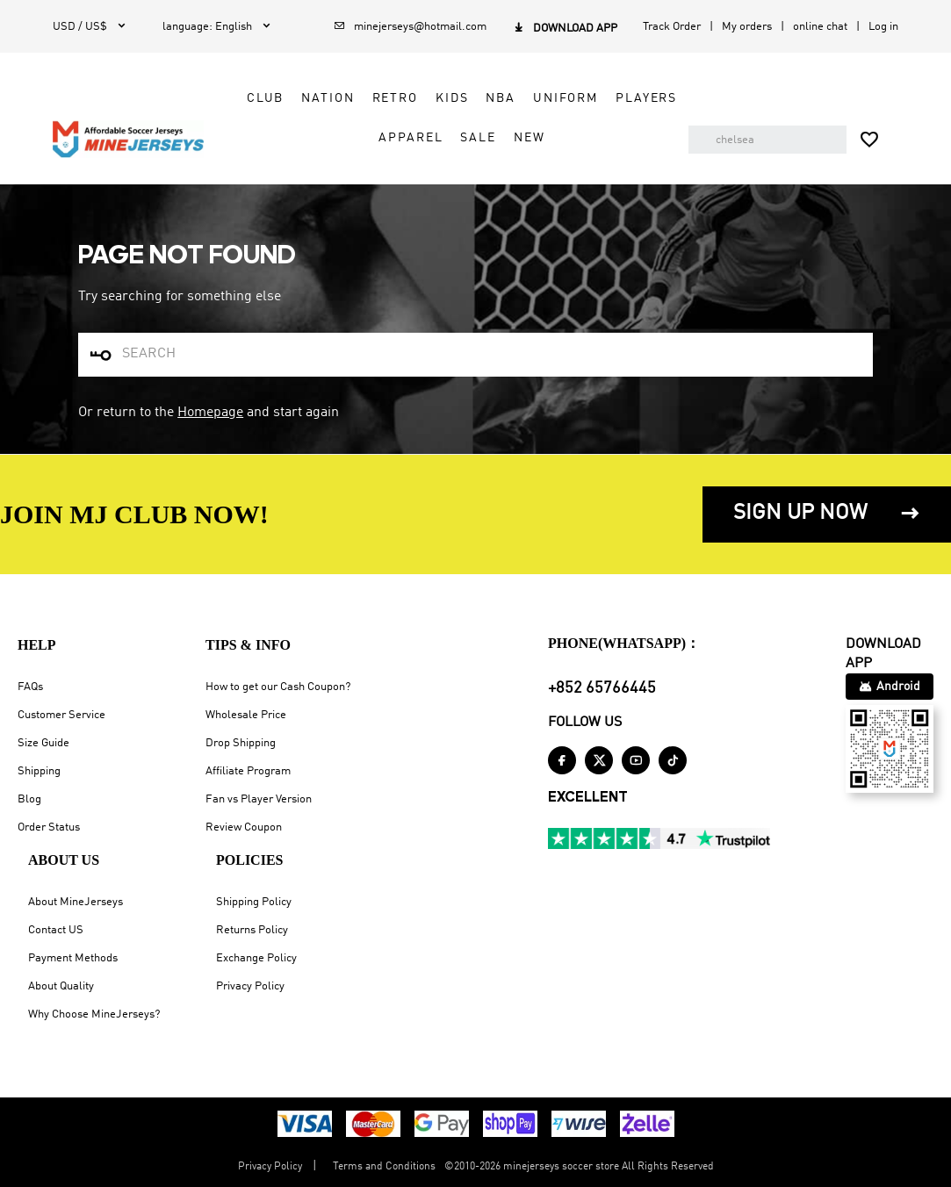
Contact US (55, 930)
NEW (529, 138)
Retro (395, 98)
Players (646, 98)
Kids (452, 98)
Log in (883, 26)
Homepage (210, 413)
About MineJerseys (75, 902)
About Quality (61, 986)
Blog (29, 799)
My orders (747, 26)
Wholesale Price (245, 715)
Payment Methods (73, 958)
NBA (500, 98)
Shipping (39, 771)
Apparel (410, 138)
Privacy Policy (250, 986)
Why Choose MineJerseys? (94, 1014)
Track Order (672, 26)
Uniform (565, 98)
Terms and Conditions (384, 1167)
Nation (327, 98)
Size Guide (43, 743)
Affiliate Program (248, 771)
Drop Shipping (240, 743)
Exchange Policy (256, 958)
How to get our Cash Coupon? (277, 687)
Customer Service (61, 715)
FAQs (30, 687)
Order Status (49, 827)
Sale (477, 138)
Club (265, 98)
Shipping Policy (254, 902)
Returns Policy (252, 930)
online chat (820, 26)
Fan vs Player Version (258, 799)
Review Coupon (243, 827)
